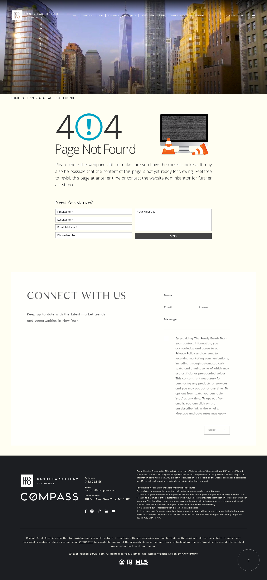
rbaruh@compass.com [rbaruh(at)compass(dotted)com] (100, 490)
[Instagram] (92, 511)
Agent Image (190, 554)
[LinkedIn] (106, 511)
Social (162, 15)
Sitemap (136, 554)
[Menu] (253, 15)
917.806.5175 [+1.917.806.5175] (93, 482)
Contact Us (175, 15)
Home (76, 15)
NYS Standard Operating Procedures (176, 488)
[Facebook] (86, 511)
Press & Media (147, 15)
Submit (223, 430)
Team (100, 15)
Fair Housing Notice (146, 488)
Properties (88, 15)
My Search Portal (195, 15)
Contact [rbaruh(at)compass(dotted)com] (231, 15)
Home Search (129, 15)
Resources (113, 15)
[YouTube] (113, 511)
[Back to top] (248, 560)
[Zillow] (99, 511)
